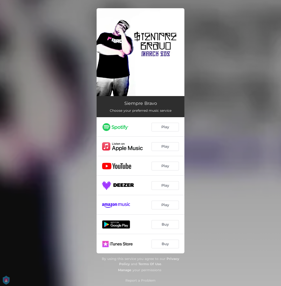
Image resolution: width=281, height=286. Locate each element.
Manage (124, 270)
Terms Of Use (149, 264)
